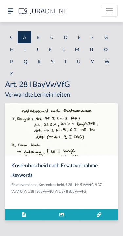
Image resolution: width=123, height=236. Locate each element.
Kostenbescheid (51, 184)
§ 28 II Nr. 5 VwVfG (79, 184)
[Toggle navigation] (109, 11)
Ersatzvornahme (24, 184)
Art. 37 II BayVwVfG (70, 191)
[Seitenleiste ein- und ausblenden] (10, 11)
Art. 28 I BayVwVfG (39, 191)
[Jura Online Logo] (43, 11)
